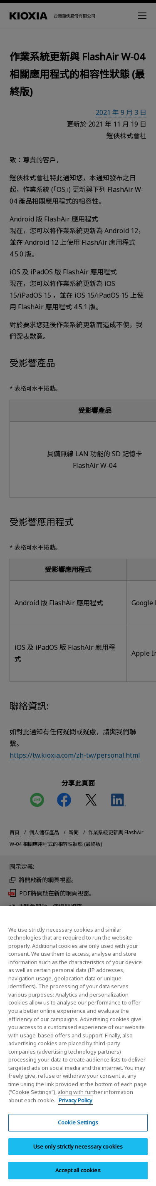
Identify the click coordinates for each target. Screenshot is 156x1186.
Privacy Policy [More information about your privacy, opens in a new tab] (75, 1107)
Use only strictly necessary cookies (78, 1153)
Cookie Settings (78, 1129)
